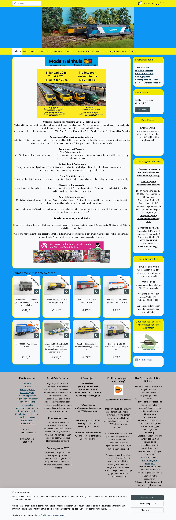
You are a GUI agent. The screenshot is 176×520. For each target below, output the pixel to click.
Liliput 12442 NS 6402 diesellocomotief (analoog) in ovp (116, 346)
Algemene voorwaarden (27, 398)
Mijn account (151, 3)
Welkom (17, 51)
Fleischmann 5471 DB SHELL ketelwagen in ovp (56, 301)
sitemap (98, 506)
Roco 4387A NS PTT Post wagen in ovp (86, 301)
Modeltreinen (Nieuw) (51, 51)
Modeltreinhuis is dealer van (27, 414)
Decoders (70, 51)
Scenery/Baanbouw (116, 51)
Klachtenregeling (27, 392)
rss (103, 506)
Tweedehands (30, 51)
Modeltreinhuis (143, 360)
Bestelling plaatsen (27, 395)
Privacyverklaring (27, 401)
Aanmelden (143, 109)
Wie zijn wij (27, 383)
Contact (132, 51)
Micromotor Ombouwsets (91, 51)
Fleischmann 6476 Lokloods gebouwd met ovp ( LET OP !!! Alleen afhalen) (26, 302)
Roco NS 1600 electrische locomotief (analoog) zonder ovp (86, 346)
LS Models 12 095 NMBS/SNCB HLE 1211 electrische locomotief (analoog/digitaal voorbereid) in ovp (56, 348)
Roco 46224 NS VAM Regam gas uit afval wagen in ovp (116, 301)
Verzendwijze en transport (27, 408)
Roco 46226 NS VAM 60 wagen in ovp (26, 345)
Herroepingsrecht (27, 389)
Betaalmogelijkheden (27, 411)
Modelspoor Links (27, 423)
